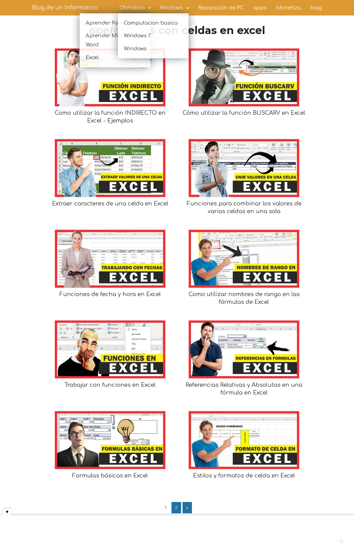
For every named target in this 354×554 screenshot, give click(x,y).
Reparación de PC (221, 8)
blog (316, 8)
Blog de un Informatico (65, 7)
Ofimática (132, 8)
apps (260, 8)
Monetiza (288, 8)
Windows (171, 8)
